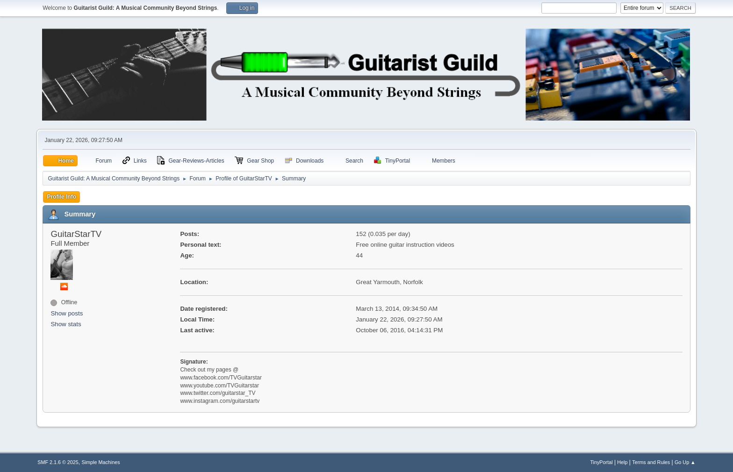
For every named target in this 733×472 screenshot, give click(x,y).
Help (622, 462)
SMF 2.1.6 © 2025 (58, 462)
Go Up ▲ (685, 462)
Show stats (65, 324)
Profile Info (61, 196)
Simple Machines (101, 462)
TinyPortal (601, 462)
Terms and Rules (651, 462)
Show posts (66, 313)
